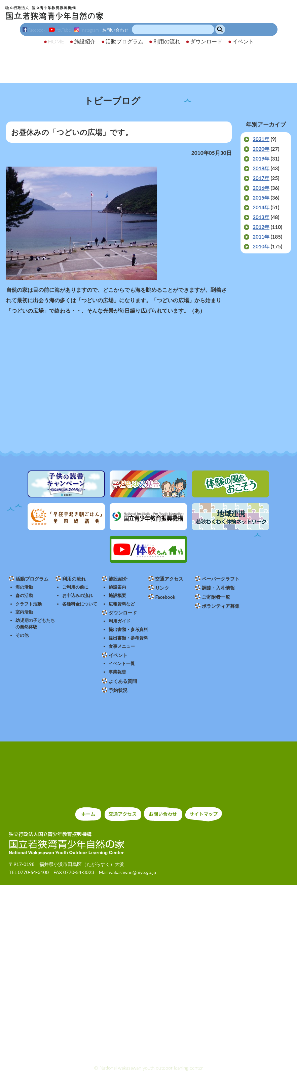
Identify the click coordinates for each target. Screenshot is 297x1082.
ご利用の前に (75, 587)
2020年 (261, 149)
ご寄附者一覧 (216, 597)
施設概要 (117, 595)
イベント (118, 655)
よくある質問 (123, 681)
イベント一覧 (122, 663)
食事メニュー (122, 646)
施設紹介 (118, 579)
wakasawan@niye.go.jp (132, 872)
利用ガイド (120, 621)
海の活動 (24, 587)
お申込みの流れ (77, 595)
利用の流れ (74, 579)
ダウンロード (123, 613)
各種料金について (79, 603)
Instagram (86, 30)
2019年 (261, 158)
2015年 (261, 198)
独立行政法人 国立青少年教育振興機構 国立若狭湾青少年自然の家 (54, 13)
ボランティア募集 (220, 606)
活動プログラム (31, 579)
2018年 (261, 168)
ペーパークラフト (220, 579)
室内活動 (24, 612)
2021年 (261, 139)
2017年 (261, 178)
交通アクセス (169, 579)
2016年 (261, 188)
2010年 (261, 246)
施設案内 (117, 587)
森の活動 (24, 595)
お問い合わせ (115, 30)
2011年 (261, 237)
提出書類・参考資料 (128, 629)
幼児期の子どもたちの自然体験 (35, 623)
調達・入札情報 (218, 588)
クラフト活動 (28, 603)
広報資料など (122, 603)
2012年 (261, 227)
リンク (162, 588)
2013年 (261, 217)
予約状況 (118, 690)
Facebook (34, 30)
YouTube (60, 30)
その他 (22, 635)
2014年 (261, 207)
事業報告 (117, 671)
